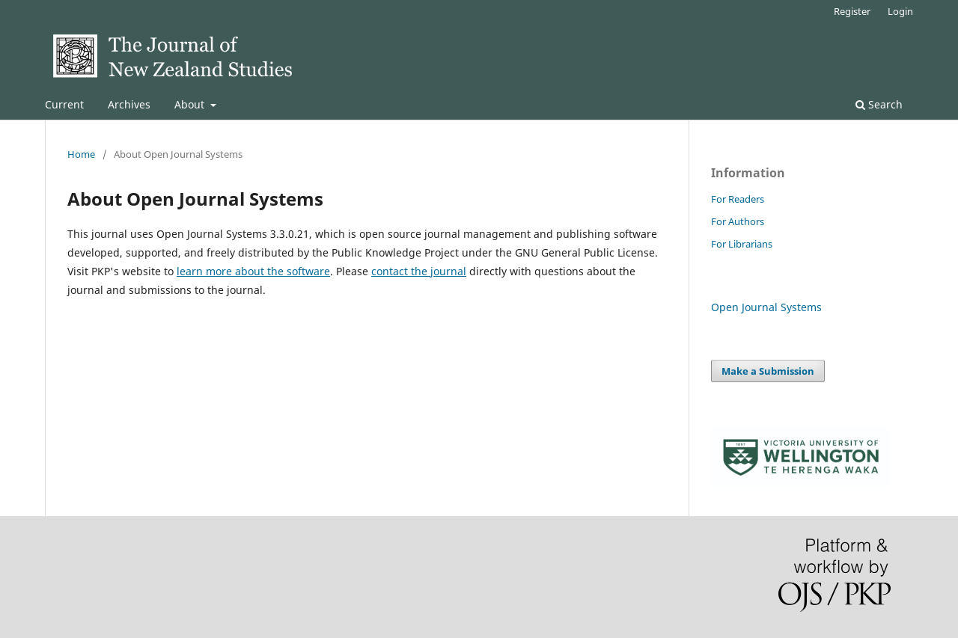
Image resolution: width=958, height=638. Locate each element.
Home (81, 154)
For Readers (737, 199)
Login (900, 11)
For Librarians (741, 244)
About (190, 104)
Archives (129, 104)
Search (879, 104)
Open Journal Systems (766, 307)
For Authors (737, 221)
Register (852, 11)
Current (64, 104)
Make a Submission (767, 371)
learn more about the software (253, 271)
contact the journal (418, 271)
